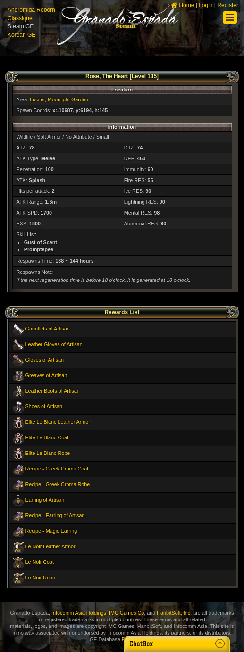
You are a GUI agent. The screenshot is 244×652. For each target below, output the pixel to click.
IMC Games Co (126, 613)
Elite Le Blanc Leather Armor (57, 422)
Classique (20, 18)
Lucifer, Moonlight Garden (59, 99)
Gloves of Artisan (44, 360)
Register (227, 5)
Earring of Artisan (45, 500)
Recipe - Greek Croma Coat (57, 468)
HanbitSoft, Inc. (174, 613)
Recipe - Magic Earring (51, 531)
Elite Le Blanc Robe (47, 453)
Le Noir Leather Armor (50, 546)
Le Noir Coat (39, 562)
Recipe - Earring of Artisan (55, 515)
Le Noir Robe (40, 577)
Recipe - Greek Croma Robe (57, 484)
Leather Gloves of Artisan (54, 344)
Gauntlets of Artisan (47, 328)
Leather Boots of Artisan (52, 391)
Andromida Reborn (31, 10)
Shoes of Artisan (44, 406)
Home (182, 5)
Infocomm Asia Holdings (78, 613)
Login (205, 5)
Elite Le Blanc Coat (47, 437)
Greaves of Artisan (46, 375)
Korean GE (21, 35)
